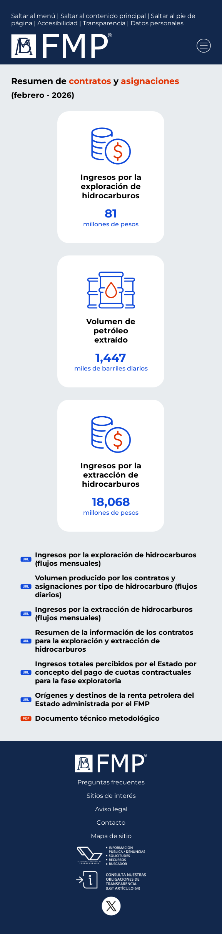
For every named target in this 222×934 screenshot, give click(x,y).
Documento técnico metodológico (90, 718)
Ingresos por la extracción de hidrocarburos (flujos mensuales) (106, 613)
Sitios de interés (111, 795)
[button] (204, 46)
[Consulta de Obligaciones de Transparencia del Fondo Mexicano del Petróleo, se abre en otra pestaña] (111, 880)
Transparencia (104, 23)
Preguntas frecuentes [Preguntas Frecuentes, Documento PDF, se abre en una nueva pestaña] (111, 782)
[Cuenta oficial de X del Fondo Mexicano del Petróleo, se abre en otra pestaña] (111, 906)
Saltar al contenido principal (103, 16)
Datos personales (157, 23)
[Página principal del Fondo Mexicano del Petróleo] (100, 45)
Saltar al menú (33, 16)
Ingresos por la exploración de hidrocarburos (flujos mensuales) (108, 559)
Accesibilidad (57, 23)
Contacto (111, 822)
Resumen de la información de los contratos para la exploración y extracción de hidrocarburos (107, 641)
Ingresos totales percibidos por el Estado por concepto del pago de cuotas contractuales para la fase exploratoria (108, 672)
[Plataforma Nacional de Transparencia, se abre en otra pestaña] (111, 855)
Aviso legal (111, 809)
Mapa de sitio (111, 836)
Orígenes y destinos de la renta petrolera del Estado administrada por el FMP (107, 699)
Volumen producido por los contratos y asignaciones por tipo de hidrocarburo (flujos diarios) (108, 586)
